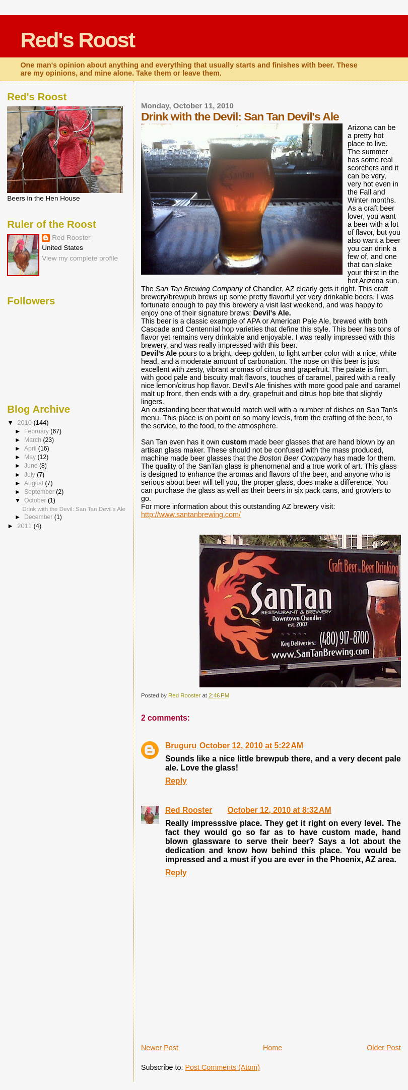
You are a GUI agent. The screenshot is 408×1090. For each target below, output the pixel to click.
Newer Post (159, 1048)
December (39, 517)
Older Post (384, 1048)
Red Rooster (188, 810)
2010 (25, 422)
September (40, 491)
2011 (25, 526)
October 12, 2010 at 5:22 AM (251, 745)
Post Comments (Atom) (222, 1067)
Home (272, 1048)
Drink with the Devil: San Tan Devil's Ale (73, 508)
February (37, 431)
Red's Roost (78, 40)
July (30, 474)
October (36, 500)
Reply (176, 781)
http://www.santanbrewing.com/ (191, 514)
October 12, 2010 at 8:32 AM (279, 810)
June (31, 465)
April (31, 448)
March (33, 439)
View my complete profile (80, 258)
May (31, 457)
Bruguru (180, 745)
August (34, 483)
